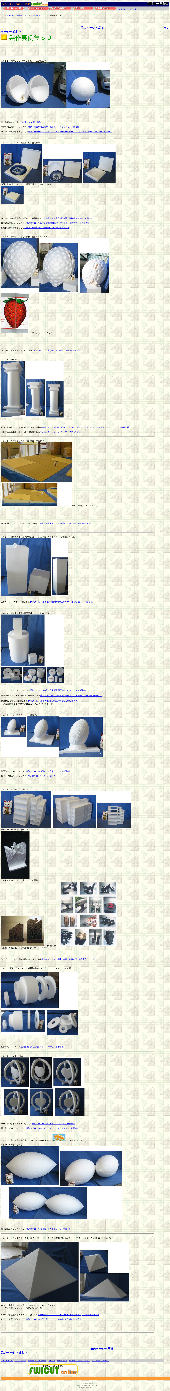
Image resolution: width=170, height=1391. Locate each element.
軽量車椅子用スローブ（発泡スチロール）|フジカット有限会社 (67, 523)
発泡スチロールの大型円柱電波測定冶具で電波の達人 (53, 700)
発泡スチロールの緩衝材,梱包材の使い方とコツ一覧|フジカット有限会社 (57, 223)
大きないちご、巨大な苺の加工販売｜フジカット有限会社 (57, 350)
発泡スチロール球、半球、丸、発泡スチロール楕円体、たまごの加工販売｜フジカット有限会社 (70, 132)
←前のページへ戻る (91, 27)
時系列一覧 (35, 15)
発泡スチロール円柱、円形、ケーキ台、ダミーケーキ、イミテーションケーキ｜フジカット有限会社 (85, 427)
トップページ (10, 16)
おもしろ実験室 (20, 1361)
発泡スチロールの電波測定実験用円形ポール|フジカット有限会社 (58, 690)
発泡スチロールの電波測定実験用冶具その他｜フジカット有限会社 (71, 695)
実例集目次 (22, 15)
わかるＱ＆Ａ (122, 9)
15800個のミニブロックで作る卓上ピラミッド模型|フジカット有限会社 (68, 1315)
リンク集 (133, 9)
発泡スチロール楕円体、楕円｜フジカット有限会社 (48, 771)
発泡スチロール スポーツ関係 (41, 776)
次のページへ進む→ (14, 1352)
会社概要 (31, 1361)
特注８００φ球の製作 (31, 122)
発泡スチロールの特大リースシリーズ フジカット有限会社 (52, 1128)
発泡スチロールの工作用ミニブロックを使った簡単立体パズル (53, 1319)
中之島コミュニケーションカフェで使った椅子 (60, 432)
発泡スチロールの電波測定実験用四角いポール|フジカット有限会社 (61, 601)
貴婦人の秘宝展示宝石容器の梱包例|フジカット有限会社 (68, 218)
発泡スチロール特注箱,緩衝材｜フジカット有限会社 (46, 228)
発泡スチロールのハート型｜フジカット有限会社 (53, 1124)
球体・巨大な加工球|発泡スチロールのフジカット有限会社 (53, 127)
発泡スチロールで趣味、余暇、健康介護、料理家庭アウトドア (69, 959)
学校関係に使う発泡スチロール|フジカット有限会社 (42, 1047)
